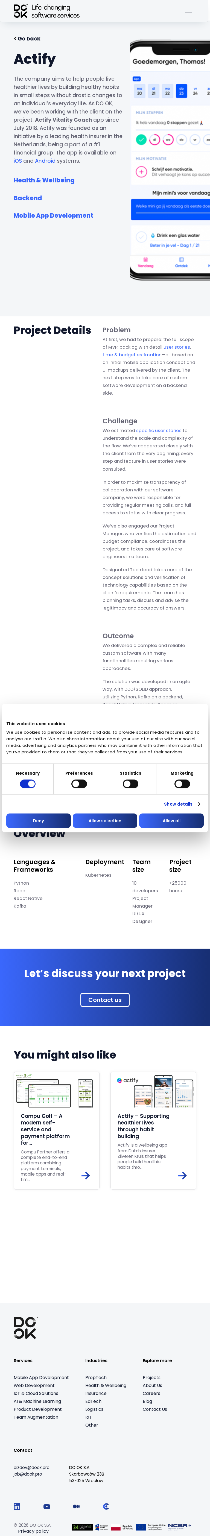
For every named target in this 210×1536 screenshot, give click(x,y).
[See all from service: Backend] (28, 197)
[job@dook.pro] (28, 1475)
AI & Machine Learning (37, 1402)
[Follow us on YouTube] (46, 1507)
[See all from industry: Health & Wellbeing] (44, 179)
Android (45, 161)
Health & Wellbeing (105, 1386)
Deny (38, 821)
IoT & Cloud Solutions (36, 1394)
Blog (147, 1402)
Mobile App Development (41, 1378)
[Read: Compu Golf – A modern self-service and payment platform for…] (56, 1131)
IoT (88, 1418)
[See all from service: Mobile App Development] (53, 214)
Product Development (38, 1410)
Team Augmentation (36, 1418)
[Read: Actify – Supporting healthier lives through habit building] (153, 1131)
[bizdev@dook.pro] (31, 1468)
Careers (151, 1394)
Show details (178, 804)
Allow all (171, 821)
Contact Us (155, 1410)
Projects (152, 1378)
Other (91, 1426)
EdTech (93, 1402)
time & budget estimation (132, 355)
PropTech (96, 1378)
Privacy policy (33, 1532)
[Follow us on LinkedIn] (17, 1507)
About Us (152, 1386)
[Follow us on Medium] (76, 1507)
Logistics (94, 1410)
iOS (18, 161)
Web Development (34, 1386)
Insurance (96, 1394)
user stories (177, 347)
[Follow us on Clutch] (106, 1507)
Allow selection (105, 821)
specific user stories (159, 430)
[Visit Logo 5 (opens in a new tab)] (179, 1528)
